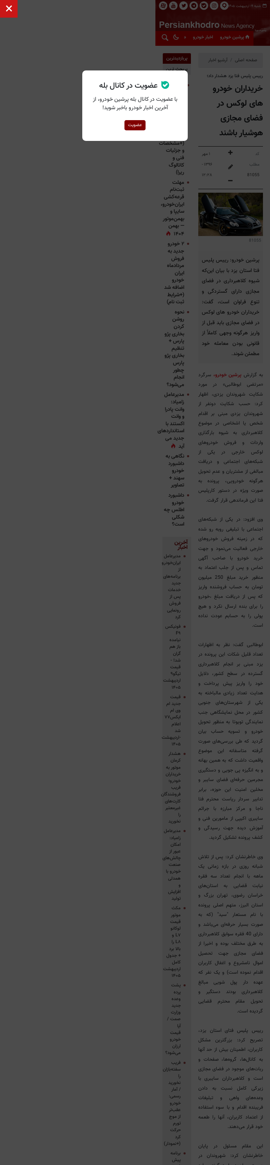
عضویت (135, 125)
